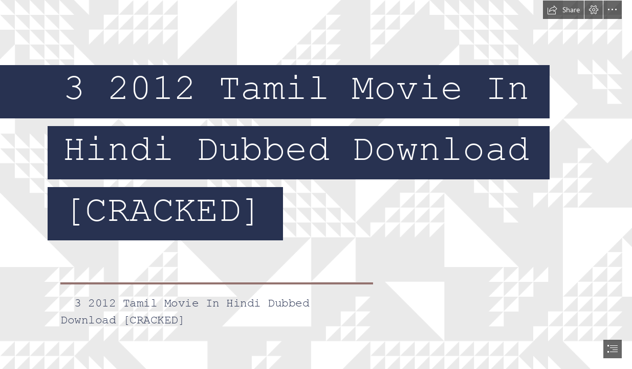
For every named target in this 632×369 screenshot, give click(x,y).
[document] (316, 184)
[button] (563, 10)
